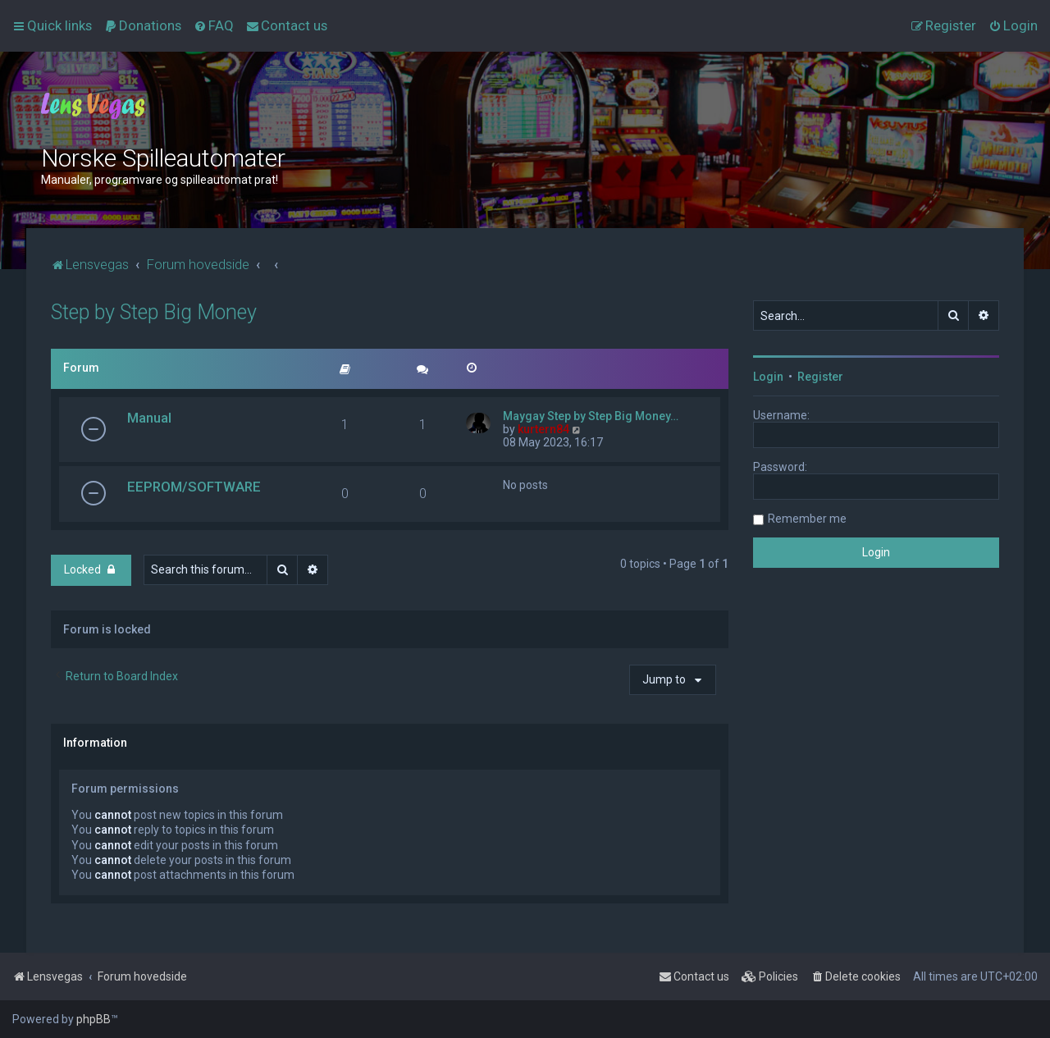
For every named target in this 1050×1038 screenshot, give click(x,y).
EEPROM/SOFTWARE (194, 486)
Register (820, 376)
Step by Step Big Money (154, 312)
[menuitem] (142, 25)
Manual (149, 417)
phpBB (93, 1019)
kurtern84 (543, 429)
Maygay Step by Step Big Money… (590, 416)
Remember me (807, 518)
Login (768, 376)
